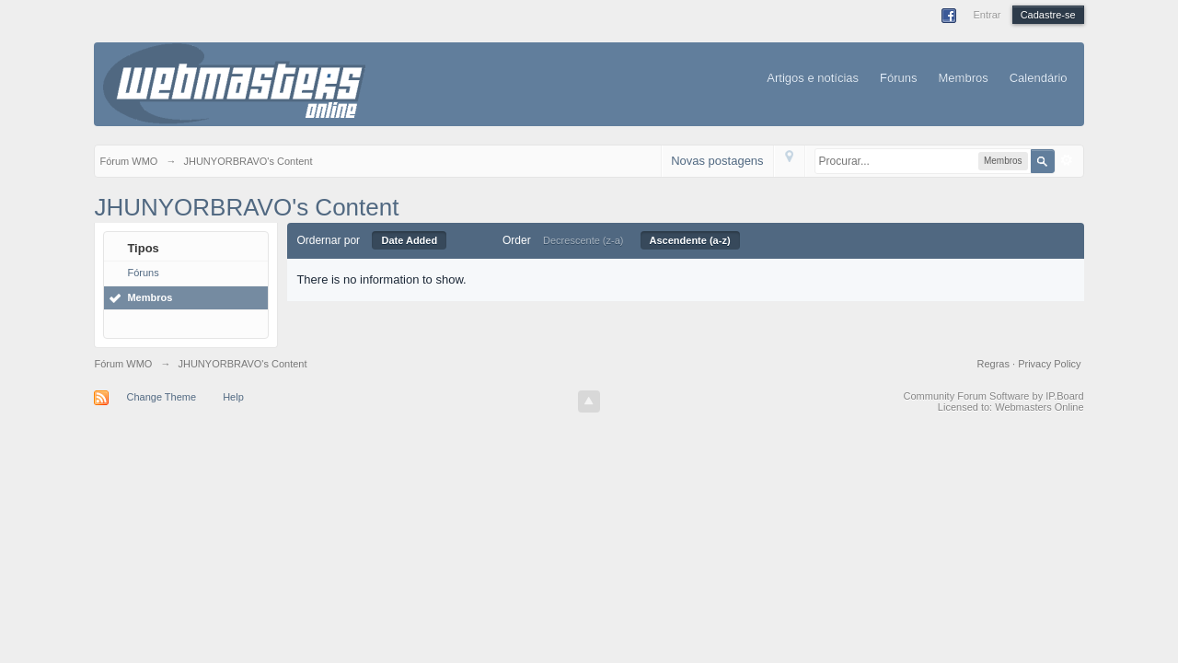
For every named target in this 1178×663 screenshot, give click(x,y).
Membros (963, 78)
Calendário (1039, 78)
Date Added (409, 240)
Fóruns (898, 78)
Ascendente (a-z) (690, 240)
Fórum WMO (123, 363)
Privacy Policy (1049, 363)
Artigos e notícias (813, 78)
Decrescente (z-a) (583, 240)
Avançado (1066, 160)
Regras (995, 363)
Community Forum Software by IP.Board (994, 395)
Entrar (986, 14)
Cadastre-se (1048, 14)
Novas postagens (717, 161)
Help (233, 396)
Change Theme (161, 396)
